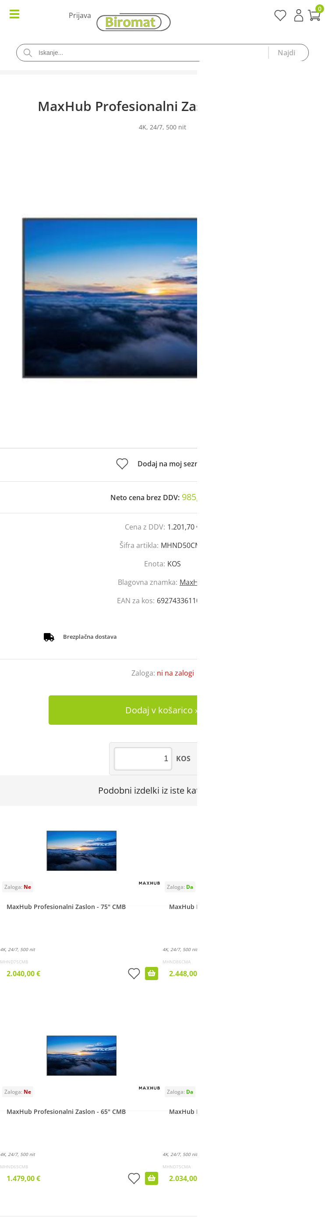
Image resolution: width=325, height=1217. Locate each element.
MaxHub (193, 582)
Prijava (298, 15)
